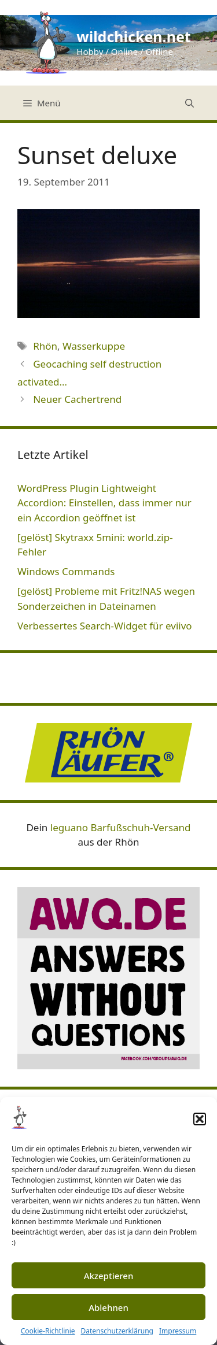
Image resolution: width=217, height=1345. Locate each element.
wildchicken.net (133, 36)
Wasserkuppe (93, 346)
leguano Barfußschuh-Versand (120, 827)
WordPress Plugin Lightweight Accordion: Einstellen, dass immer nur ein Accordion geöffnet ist (104, 502)
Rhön (45, 346)
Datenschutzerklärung (117, 1331)
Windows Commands (66, 571)
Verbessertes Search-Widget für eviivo (104, 625)
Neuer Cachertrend (77, 399)
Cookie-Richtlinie (48, 1331)
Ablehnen (108, 1307)
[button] (199, 1119)
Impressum (177, 1331)
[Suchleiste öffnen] (189, 103)
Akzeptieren (109, 1275)
